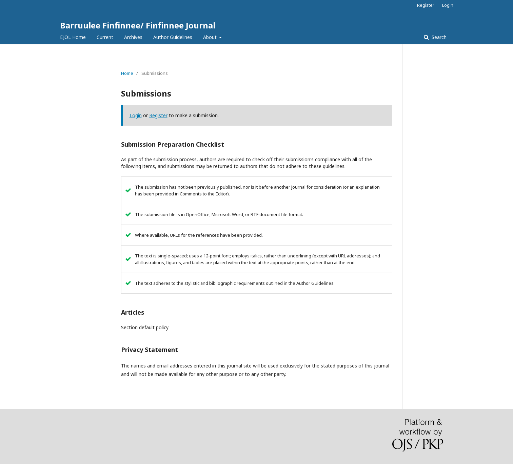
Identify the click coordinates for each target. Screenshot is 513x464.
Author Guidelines (172, 37)
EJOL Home (73, 37)
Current (105, 37)
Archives (133, 37)
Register (425, 5)
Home (127, 73)
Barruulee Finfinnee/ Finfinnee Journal (137, 25)
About (210, 37)
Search (438, 37)
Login (447, 5)
